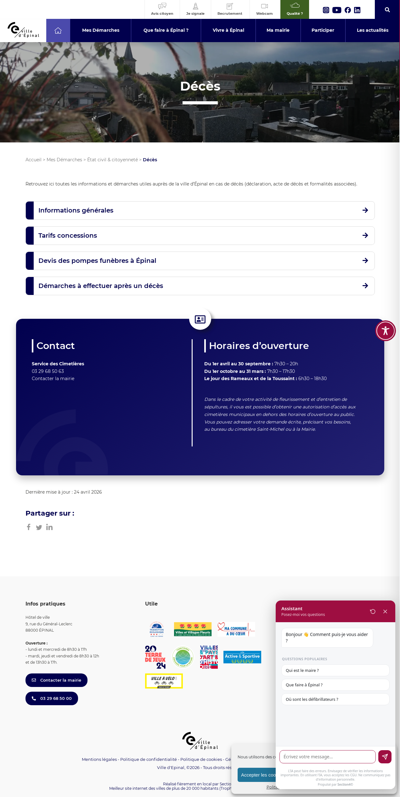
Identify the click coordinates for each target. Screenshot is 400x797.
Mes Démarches (64, 160)
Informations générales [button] (75, 210)
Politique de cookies (201, 759)
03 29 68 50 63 (48, 371)
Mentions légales (99, 759)
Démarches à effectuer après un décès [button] (100, 286)
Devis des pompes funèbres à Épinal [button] (97, 260)
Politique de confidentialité (148, 759)
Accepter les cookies (263, 775)
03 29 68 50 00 (52, 698)
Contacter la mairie (53, 378)
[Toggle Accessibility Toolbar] (385, 330)
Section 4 (228, 784)
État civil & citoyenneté (112, 160)
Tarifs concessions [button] (67, 235)
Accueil (33, 160)
